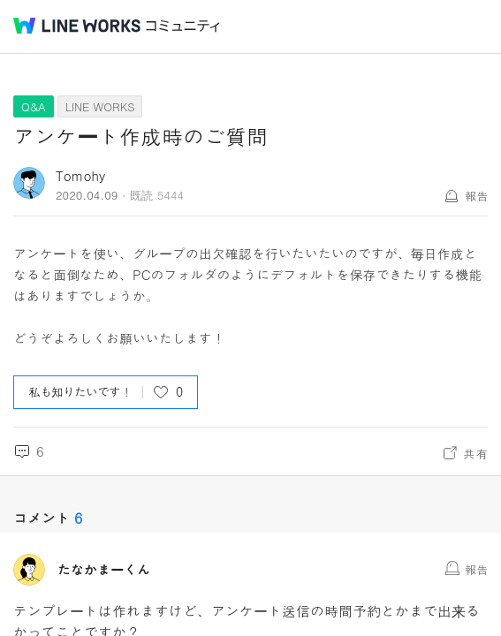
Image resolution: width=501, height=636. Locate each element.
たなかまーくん (103, 570)
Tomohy (80, 175)
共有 (475, 453)
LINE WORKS (100, 106)
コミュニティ (183, 26)
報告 (476, 195)
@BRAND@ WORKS (76, 26)
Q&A (33, 106)
